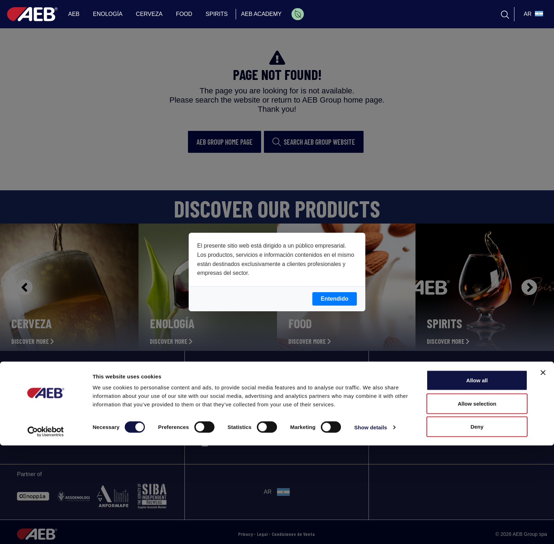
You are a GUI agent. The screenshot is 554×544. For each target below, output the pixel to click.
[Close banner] (543, 471)
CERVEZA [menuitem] (149, 14)
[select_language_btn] (532, 14)
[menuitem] (297, 14)
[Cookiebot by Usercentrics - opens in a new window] (46, 530)
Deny (477, 525)
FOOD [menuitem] (184, 14)
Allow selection (477, 502)
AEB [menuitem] (73, 14)
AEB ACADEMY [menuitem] (261, 14)
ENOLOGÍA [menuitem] (108, 14)
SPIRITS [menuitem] (217, 14)
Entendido (334, 299)
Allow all (477, 479)
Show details (370, 526)
